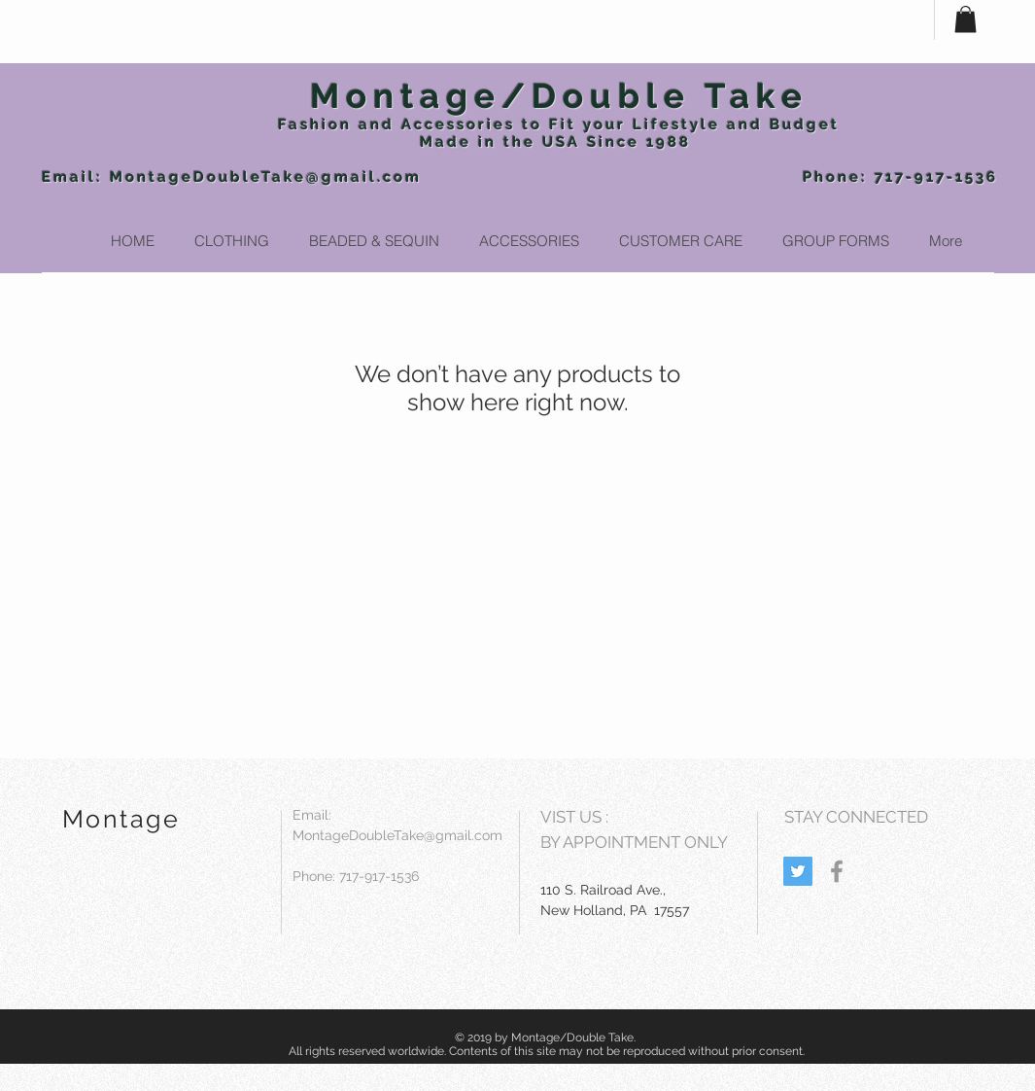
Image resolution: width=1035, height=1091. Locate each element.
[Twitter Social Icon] (797, 871)
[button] (965, 19)
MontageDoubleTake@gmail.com (266, 177)
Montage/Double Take (559, 96)
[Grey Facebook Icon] (836, 871)
